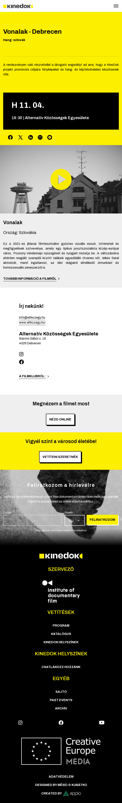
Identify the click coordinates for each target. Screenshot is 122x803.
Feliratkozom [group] (102, 519)
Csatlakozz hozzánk (61, 667)
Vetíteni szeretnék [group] (60, 456)
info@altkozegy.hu (32, 317)
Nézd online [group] (60, 419)
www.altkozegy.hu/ (32, 322)
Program (61, 625)
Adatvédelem (61, 776)
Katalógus (61, 634)
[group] (32, 518)
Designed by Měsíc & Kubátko (61, 785)
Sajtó (61, 691)
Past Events (61, 700)
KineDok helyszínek (61, 642)
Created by (61, 793)
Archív (61, 708)
